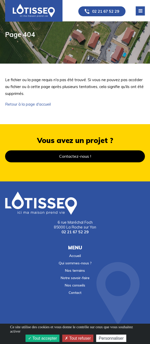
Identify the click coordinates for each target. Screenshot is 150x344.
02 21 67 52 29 (105, 11)
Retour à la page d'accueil (28, 104)
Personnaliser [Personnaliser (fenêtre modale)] (111, 338)
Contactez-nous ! (75, 156)
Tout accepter (42, 338)
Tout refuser (78, 338)
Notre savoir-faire (75, 278)
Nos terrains (75, 270)
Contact (75, 292)
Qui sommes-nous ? (75, 263)
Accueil (75, 255)
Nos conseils (75, 285)
